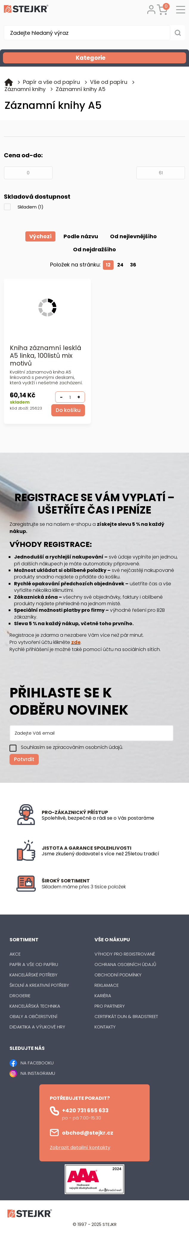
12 (108, 265)
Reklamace (106, 985)
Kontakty (105, 1027)
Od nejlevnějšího (133, 236)
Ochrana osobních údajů (125, 965)
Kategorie (130, 58)
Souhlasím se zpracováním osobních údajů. (72, 747)
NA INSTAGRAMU (38, 1073)
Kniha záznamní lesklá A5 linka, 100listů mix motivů (45, 356)
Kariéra (102, 996)
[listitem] (107, 887)
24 (120, 265)
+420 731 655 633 (85, 1110)
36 (133, 265)
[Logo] (26, 10)
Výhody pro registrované (124, 954)
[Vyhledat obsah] (177, 32)
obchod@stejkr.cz (87, 1133)
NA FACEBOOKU (37, 1063)
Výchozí (40, 236)
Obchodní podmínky (118, 975)
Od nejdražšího (94, 249)
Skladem (31, 207)
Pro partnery (109, 1006)
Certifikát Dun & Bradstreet (126, 1017)
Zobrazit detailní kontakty (80, 1147)
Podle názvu (80, 236)
